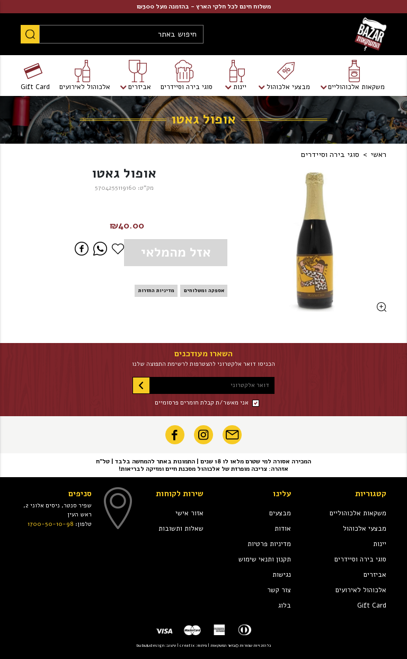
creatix (187, 645)
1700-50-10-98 (51, 524)
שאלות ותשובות (181, 528)
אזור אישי (189, 513)
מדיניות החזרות (156, 290)
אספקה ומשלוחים (204, 290)
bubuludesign (150, 645)
